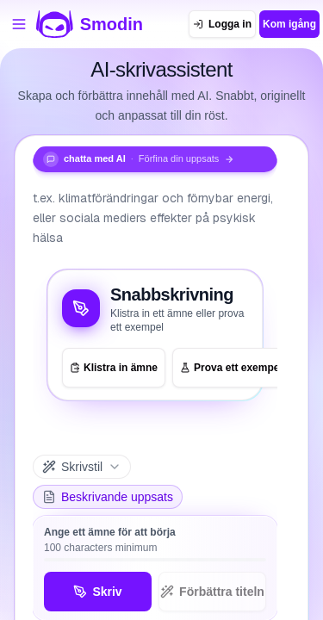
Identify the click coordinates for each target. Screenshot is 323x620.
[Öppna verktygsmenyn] (18, 24)
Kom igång (289, 24)
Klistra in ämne (114, 368)
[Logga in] (222, 24)
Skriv (97, 591)
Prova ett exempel (231, 368)
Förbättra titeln (212, 591)
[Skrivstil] (82, 467)
